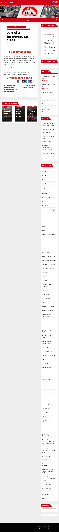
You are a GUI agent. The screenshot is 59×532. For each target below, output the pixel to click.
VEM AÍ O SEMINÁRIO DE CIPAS (17, 36)
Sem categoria (46, 484)
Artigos (44, 188)
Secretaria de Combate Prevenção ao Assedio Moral (18, 29)
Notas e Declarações (48, 400)
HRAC (43, 371)
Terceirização (46, 494)
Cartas (44, 222)
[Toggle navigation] (28, 20)
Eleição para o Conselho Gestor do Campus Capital (48, 316)
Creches (44, 280)
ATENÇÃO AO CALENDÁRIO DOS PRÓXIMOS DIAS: (47, 147)
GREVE (5, 107)
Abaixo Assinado (47, 180)
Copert (44, 276)
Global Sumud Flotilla (48, 355)
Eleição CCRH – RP (48, 306)
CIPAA (44, 240)
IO (42, 383)
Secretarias (54, 526)
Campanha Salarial (48, 214)
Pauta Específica (47, 408)
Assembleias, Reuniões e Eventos (14, 26)
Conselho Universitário (49, 260)
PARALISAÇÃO (46, 404)
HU (43, 375)
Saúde (24, 26)
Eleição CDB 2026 (47, 310)
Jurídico (44, 388)
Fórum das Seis (47, 351)
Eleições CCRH (46, 322)
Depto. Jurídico (42, 528)
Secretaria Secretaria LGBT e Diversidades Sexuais (48, 478)
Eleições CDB (46, 326)
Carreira (44, 218)
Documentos (46, 298)
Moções (44, 396)
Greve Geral (45, 363)
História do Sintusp (48, 367)
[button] (53, 20)
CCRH (44, 226)
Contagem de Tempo (48, 264)
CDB (43, 230)
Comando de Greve (19, 107)
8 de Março (45, 175)
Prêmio (44, 416)
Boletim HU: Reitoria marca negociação (48, 93)
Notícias (40, 526)
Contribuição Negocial (49, 268)
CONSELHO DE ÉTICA (48, 256)
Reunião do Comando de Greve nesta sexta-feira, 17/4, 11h (49, 130)
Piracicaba (45, 412)
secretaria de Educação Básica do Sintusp (48, 458)
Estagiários (45, 347)
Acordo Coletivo (47, 184)
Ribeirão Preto (46, 426)
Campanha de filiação (48, 210)
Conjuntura (45, 252)
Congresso (45, 248)
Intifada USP (46, 379)
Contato (50, 528)
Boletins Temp (46, 206)
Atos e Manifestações (48, 197)
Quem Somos (47, 526)
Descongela (45, 294)
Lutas (5, 109)
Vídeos (44, 498)
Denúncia (45, 290)
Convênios (45, 272)
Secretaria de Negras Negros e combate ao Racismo (48, 471)
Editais (44, 302)
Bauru (44, 201)
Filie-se (55, 528)
